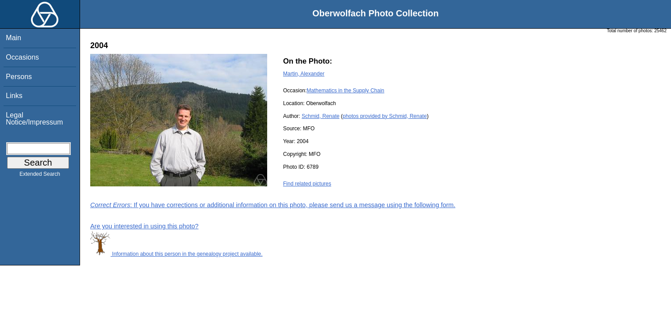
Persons (19, 76)
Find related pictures (307, 184)
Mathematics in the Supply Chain (345, 90)
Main (13, 38)
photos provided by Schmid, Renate (385, 116)
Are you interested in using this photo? (144, 226)
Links (14, 95)
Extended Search (39, 175)
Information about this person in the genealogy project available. (176, 254)
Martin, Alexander (303, 74)
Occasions (22, 57)
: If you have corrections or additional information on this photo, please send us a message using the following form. (273, 204)
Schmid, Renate (320, 116)
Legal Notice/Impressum (34, 118)
